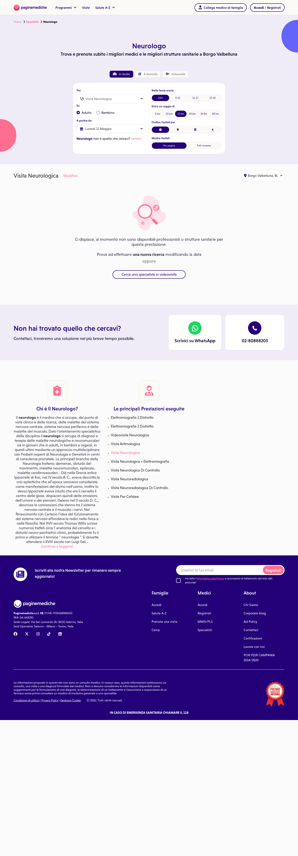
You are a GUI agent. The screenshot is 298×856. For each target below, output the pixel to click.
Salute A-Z (105, 7)
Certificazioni (253, 638)
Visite (86, 7)
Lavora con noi (254, 646)
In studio (121, 74)
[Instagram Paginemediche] (38, 634)
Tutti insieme (204, 145)
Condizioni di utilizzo (27, 700)
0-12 (177, 97)
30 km (204, 113)
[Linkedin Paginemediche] (60, 634)
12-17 (195, 97)
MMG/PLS (205, 621)
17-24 (213, 97)
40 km (215, 113)
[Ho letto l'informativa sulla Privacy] (178, 580)
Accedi (156, 605)
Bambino (105, 112)
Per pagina (169, 145)
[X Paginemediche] (27, 634)
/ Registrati (267, 7)
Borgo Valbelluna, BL (263, 175)
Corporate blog (255, 613)
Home (18, 21)
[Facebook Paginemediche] (15, 634)
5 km (157, 113)
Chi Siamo (251, 605)
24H (160, 97)
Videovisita (175, 74)
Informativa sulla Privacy (210, 578)
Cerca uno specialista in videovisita (149, 274)
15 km (181, 113)
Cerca (156, 630)
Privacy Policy (49, 700)
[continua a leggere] (57, 546)
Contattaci (251, 630)
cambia (136, 138)
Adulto (84, 112)
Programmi (66, 7)
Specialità (32, 21)
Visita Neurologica (125, 453)
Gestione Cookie (70, 700)
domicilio (148, 74)
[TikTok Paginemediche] (49, 634)
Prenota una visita (164, 621)
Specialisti (205, 630)
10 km (169, 113)
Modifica (70, 176)
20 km (192, 113)
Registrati (273, 570)
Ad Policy (250, 621)
